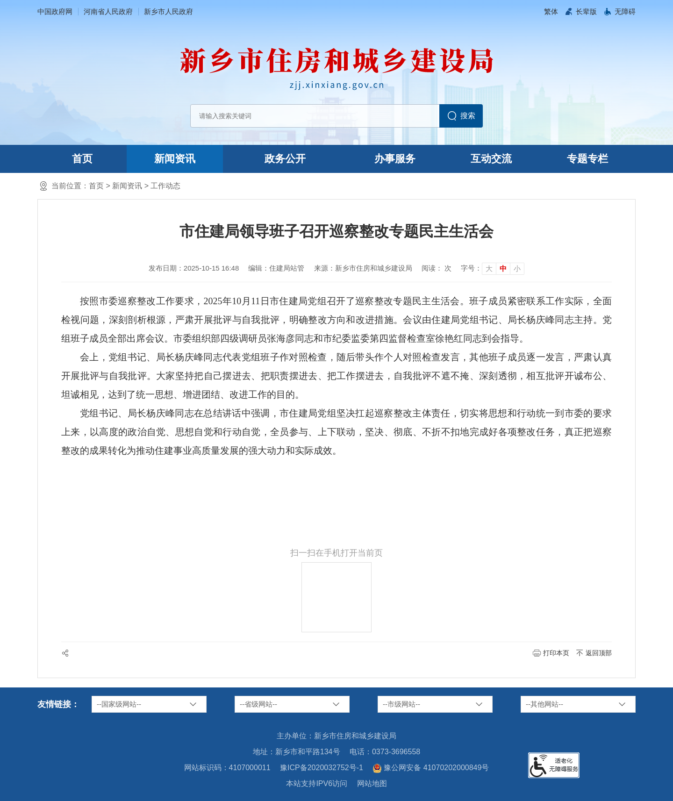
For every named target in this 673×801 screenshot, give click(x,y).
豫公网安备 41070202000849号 (430, 768)
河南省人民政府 (108, 11)
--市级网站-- (401, 704)
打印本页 (556, 653)
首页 (82, 158)
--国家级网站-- (119, 704)
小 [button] (517, 268)
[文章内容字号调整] (492, 268)
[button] (586, 11)
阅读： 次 (436, 268)
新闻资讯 (174, 158)
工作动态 (165, 186)
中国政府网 (54, 11)
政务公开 (285, 158)
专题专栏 (587, 158)
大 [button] (489, 268)
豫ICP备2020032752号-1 (321, 768)
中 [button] (503, 268)
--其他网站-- (544, 704)
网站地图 (372, 783)
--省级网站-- (258, 704)
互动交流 (491, 158)
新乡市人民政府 (168, 11)
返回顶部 (599, 653)
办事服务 (394, 158)
